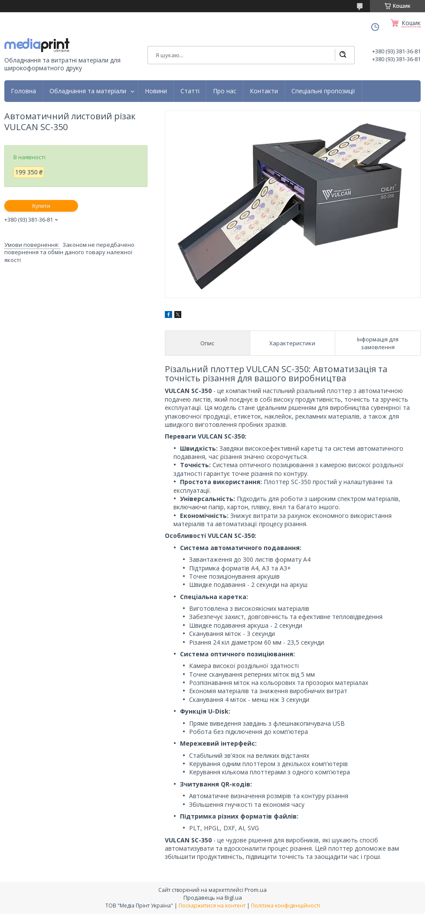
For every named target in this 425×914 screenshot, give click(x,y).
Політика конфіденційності (285, 905)
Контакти (264, 91)
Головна (23, 91)
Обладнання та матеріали (87, 91)
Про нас (224, 91)
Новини (156, 91)
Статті (189, 91)
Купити (41, 206)
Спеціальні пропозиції (323, 91)
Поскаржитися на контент (212, 905)
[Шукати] (342, 55)
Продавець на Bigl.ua (212, 897)
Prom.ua (256, 890)
